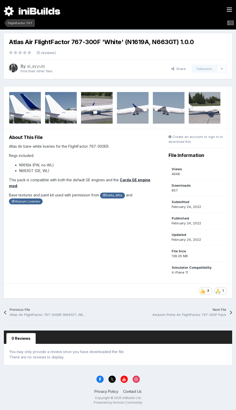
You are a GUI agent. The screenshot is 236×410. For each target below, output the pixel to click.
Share (178, 69)
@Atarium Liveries (26, 201)
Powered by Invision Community (118, 402)
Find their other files (37, 71)
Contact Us (132, 391)
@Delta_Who (112, 195)
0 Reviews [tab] (21, 338)
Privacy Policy (106, 391)
